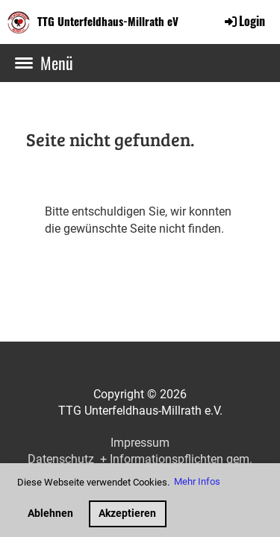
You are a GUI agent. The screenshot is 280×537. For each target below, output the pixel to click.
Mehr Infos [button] (197, 481)
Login (244, 21)
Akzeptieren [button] (127, 513)
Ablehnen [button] (50, 513)
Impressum (140, 443)
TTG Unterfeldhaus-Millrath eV (107, 21)
